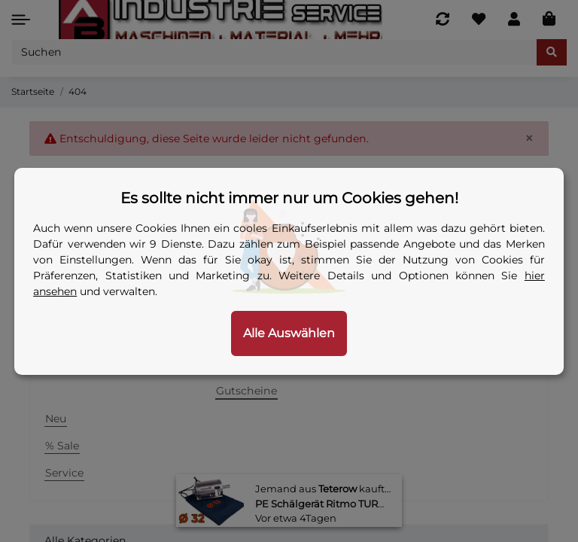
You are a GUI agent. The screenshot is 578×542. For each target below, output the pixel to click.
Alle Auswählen (289, 333)
